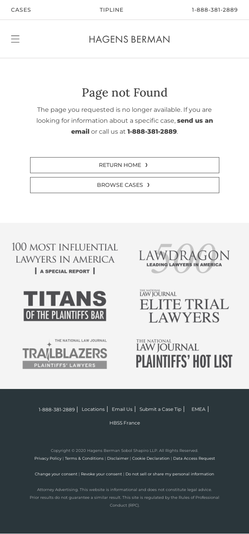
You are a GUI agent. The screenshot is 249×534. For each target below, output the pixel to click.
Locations (93, 409)
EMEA (199, 409)
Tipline (112, 9)
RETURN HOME (120, 164)
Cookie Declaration (151, 458)
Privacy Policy (47, 458)
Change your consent (56, 474)
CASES (21, 9)
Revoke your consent (101, 474)
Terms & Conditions (84, 458)
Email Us (122, 409)
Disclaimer (118, 458)
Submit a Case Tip (160, 409)
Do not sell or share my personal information (169, 474)
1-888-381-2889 (215, 9)
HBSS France (124, 423)
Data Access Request (194, 458)
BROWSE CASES (120, 184)
